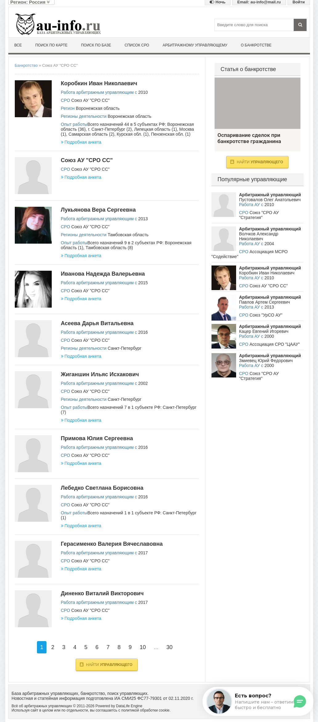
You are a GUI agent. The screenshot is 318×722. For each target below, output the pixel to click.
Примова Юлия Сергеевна (97, 438)
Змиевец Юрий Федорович (266, 360)
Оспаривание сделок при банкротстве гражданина (257, 103)
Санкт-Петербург (125, 348)
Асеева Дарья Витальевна (97, 323)
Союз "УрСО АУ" (265, 315)
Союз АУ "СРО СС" (90, 100)
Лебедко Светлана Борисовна (102, 488)
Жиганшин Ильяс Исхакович (100, 374)
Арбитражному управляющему (195, 45)
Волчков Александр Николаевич (258, 236)
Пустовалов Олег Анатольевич (270, 199)
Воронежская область (97, 108)
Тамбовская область (128, 234)
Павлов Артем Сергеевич (264, 302)
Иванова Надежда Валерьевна (103, 274)
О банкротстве (256, 45)
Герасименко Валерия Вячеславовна (112, 544)
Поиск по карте (51, 45)
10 (143, 647)
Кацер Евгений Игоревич (264, 331)
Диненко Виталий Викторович (102, 593)
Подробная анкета (81, 142)
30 (169, 647)
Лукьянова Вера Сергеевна (98, 210)
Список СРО (137, 45)
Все (18, 45)
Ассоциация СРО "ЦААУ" (274, 344)
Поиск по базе (96, 45)
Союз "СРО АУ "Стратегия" (259, 215)
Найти (106, 664)
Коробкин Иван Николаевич (99, 83)
